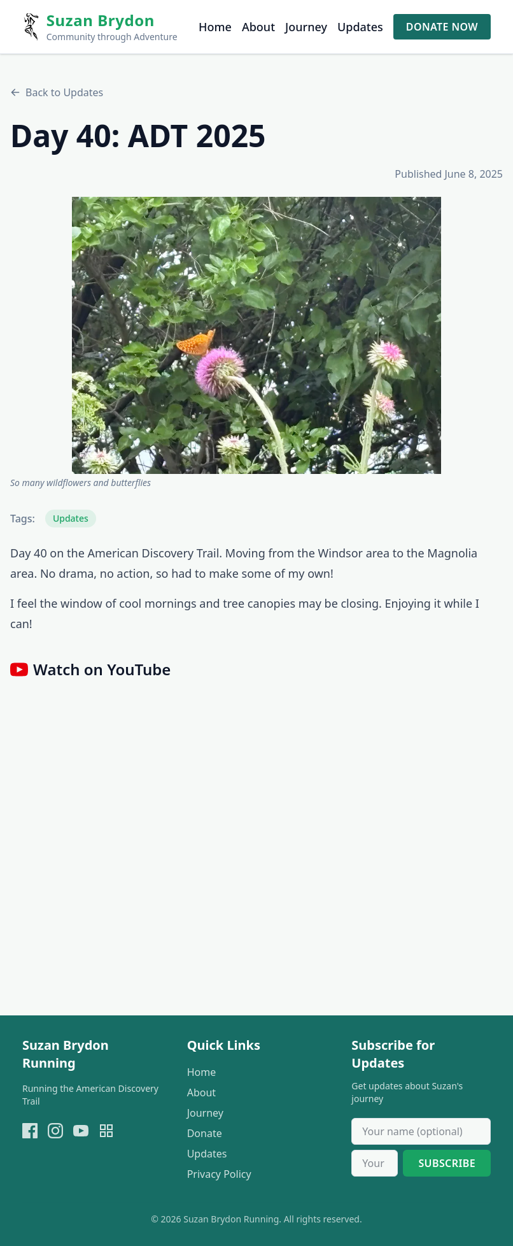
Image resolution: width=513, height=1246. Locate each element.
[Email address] (374, 1163)
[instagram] (55, 1130)
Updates (360, 26)
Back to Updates (56, 92)
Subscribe (446, 1163)
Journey (306, 26)
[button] (256, 335)
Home (215, 26)
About (258, 26)
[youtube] (80, 1130)
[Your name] (421, 1131)
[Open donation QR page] (106, 1130)
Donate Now (442, 27)
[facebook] (30, 1130)
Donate (204, 1133)
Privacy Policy (219, 1174)
